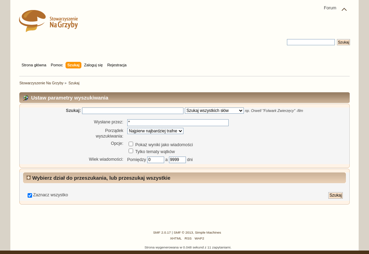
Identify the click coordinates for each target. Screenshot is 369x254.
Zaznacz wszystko (50, 194)
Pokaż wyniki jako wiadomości (161, 144)
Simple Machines (208, 232)
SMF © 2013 (183, 232)
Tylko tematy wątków (152, 151)
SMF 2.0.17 (162, 232)
